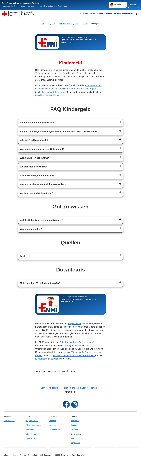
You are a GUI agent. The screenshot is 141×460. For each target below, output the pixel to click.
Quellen (24, 256)
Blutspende (30, 438)
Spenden (108, 14)
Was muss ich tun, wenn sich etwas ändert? (43, 184)
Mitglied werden (32, 421)
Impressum (75, 443)
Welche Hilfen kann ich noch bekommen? (41, 220)
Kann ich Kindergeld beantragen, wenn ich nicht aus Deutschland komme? (59, 131)
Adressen (75, 421)
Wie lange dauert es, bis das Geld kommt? (42, 149)
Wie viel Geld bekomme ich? (35, 140)
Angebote (84, 14)
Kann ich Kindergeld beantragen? (37, 122)
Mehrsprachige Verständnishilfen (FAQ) (40, 283)
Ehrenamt (30, 429)
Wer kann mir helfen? (31, 229)
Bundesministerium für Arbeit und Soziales (74, 355)
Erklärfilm (57, 92)
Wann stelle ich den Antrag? (34, 158)
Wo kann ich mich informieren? (36, 193)
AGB (73, 438)
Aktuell (100, 14)
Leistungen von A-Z (56, 429)
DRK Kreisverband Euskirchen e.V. (77, 342)
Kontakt (74, 425)
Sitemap (74, 429)
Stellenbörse (31, 434)
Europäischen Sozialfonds (48, 359)
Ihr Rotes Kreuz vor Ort (123, 14)
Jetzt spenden (9, 421)
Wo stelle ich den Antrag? (33, 166)
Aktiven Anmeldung (33, 425)
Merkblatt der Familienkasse (49, 95)
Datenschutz (76, 434)
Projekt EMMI (74, 323)
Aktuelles (52, 425)
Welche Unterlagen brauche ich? (37, 175)
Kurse (92, 14)
